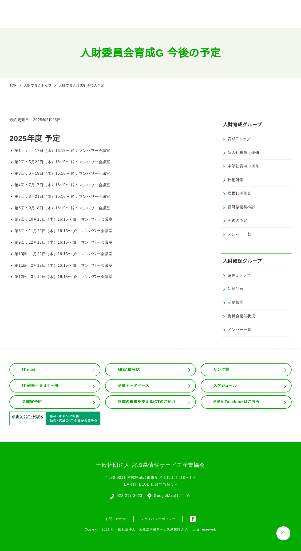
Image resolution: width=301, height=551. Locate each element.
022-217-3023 (129, 495)
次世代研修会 (239, 193)
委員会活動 (204, 19)
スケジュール (225, 385)
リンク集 (221, 370)
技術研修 (235, 180)
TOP (13, 85)
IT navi (29, 370)
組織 (179, 19)
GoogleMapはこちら (169, 495)
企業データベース (133, 385)
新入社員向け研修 (243, 152)
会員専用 (234, 19)
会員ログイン (250, 7)
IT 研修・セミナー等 (40, 385)
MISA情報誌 (128, 370)
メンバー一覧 (239, 234)
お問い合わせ (273, 18)
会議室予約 (32, 402)
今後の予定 (237, 220)
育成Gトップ (239, 139)
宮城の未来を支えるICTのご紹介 (147, 402)
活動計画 (235, 289)
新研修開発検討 (241, 207)
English (218, 7)
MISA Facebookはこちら (236, 402)
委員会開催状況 (241, 316)
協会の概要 (154, 19)
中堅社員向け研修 (243, 166)
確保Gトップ (239, 275)
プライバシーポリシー (158, 518)
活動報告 (235, 302)
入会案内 (282, 7)
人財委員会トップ (37, 85)
